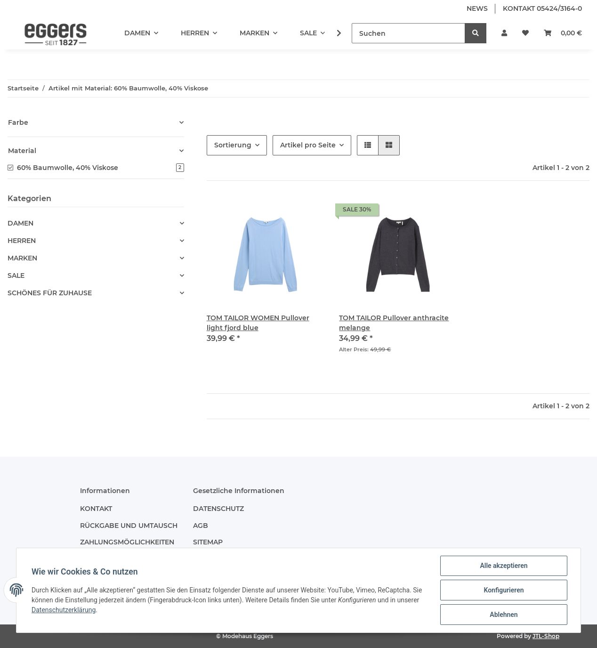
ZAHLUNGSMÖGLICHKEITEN (127, 542)
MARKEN (22, 258)
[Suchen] (408, 33)
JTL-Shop (545, 636)
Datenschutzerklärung (64, 610)
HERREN (22, 240)
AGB (200, 525)
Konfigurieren (504, 590)
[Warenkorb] (562, 33)
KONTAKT (96, 508)
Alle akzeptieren (503, 565)
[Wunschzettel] (525, 33)
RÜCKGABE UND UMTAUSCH (128, 525)
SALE (16, 275)
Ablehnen (503, 614)
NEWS (477, 8)
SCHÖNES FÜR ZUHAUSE (50, 293)
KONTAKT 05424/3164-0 (542, 8)
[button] (504, 33)
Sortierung (232, 145)
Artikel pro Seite (308, 145)
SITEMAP (208, 542)
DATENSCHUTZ (218, 508)
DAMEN (20, 223)
